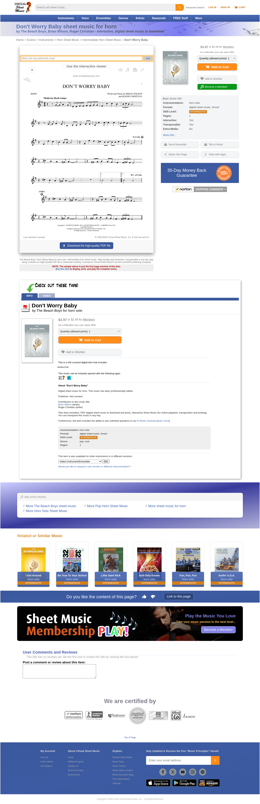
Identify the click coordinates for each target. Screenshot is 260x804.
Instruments (66, 18)
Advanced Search (195, 7)
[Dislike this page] (153, 597)
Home (20, 39)
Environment (74, 774)
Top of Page (130, 737)
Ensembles (103, 18)
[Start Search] (180, 7)
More (198, 18)
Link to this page (178, 596)
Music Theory (118, 766)
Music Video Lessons (122, 770)
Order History (46, 761)
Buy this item (62, 269)
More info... (169, 135)
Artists (140, 18)
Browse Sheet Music (122, 757)
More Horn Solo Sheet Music (46, 511)
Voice (85, 18)
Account (44, 757)
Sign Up (225, 7)
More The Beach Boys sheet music (51, 506)
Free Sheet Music (120, 779)
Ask (148, 58)
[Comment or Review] (59, 671)
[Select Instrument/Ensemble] (80, 461)
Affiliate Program (76, 761)
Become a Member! (218, 629)
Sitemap (116, 783)
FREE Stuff (180, 18)
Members (228, 46)
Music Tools (118, 761)
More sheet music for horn (167, 506)
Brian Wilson (65, 404)
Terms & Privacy (75, 770)
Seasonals (159, 18)
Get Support (46, 766)
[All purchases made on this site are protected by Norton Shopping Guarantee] (200, 191)
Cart (239, 7)
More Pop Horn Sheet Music (107, 506)
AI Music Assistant (146, 420)
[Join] (215, 760)
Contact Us (73, 766)
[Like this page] (144, 597)
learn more (163, 420)
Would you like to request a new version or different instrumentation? (94, 466)
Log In (212, 7)
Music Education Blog (122, 774)
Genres (123, 18)
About (70, 757)
